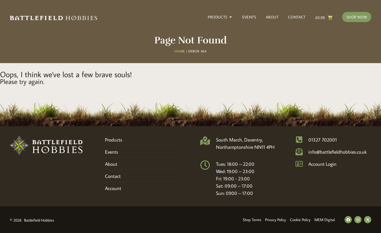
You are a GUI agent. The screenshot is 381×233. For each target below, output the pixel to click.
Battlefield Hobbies (39, 220)
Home (179, 51)
